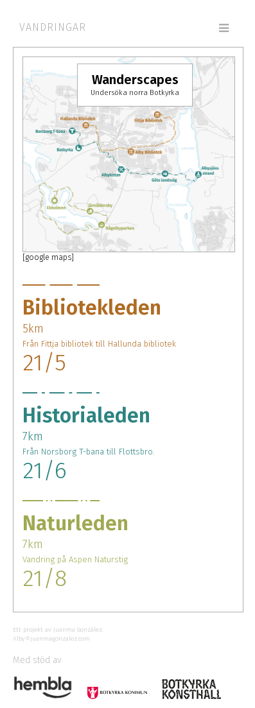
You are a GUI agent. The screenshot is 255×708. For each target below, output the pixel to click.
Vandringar (52, 27)
